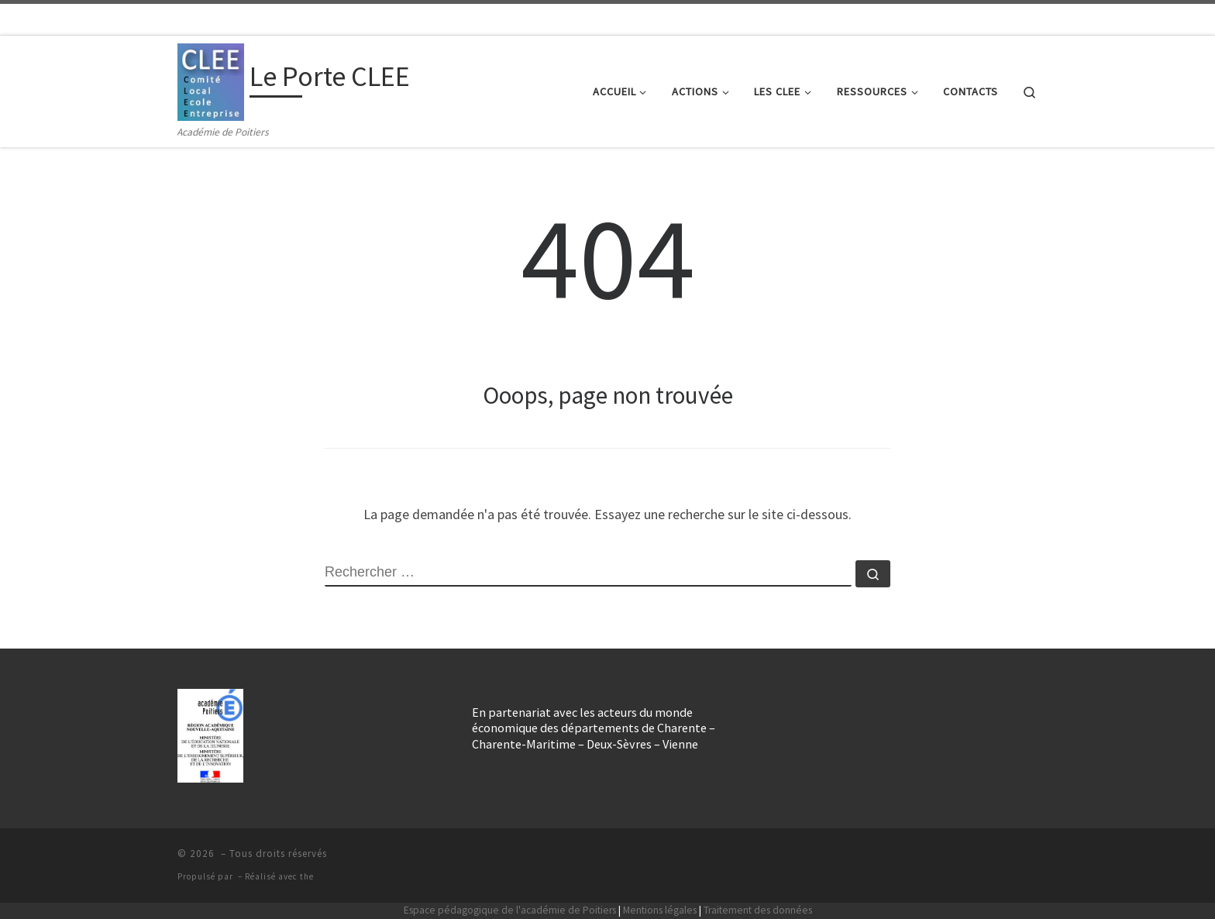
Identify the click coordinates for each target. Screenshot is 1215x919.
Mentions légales (660, 910)
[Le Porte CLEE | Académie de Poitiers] (210, 79)
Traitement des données (758, 910)
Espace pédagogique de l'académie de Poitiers (510, 910)
